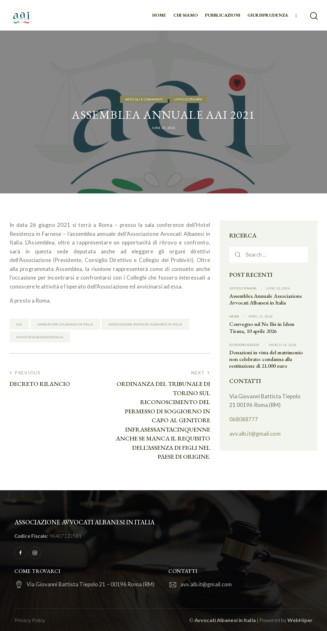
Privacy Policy (29, 620)
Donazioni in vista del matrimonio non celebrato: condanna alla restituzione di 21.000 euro (266, 359)
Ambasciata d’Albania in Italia (65, 324)
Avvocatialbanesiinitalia (39, 337)
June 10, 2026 (278, 288)
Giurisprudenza (244, 345)
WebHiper (300, 620)
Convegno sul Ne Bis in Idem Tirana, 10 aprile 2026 (261, 327)
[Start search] (313, 16)
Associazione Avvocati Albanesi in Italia (145, 324)
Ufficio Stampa (188, 99)
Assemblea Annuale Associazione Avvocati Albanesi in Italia (265, 299)
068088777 (243, 419)
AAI (19, 324)
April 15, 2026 (260, 316)
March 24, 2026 (283, 345)
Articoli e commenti (144, 99)
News (234, 316)
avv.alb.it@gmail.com (255, 433)
